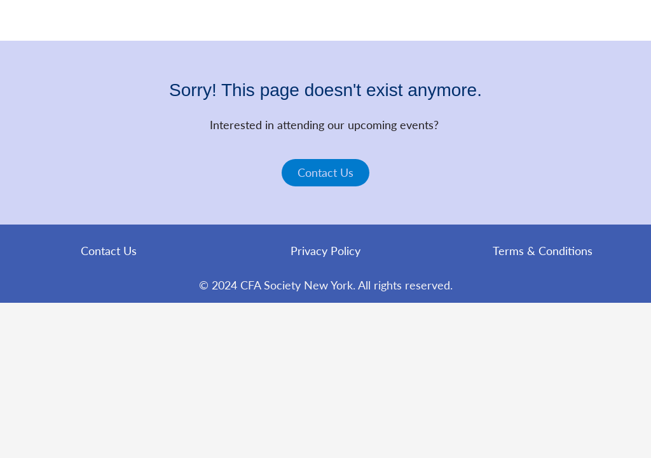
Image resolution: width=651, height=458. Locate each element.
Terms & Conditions (543, 251)
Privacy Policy (325, 251)
